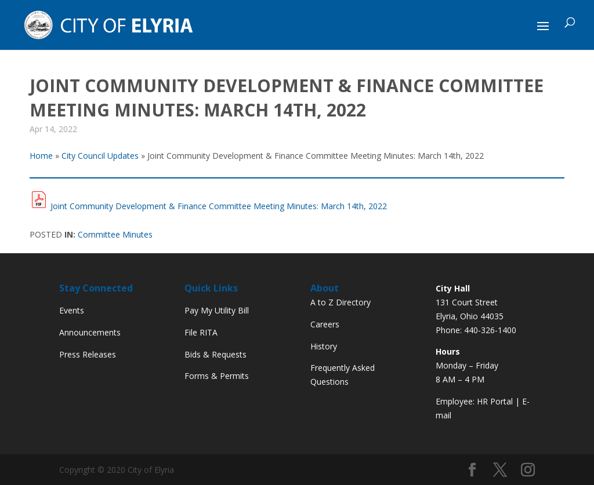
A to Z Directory (340, 302)
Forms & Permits (216, 375)
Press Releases (87, 354)
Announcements (90, 332)
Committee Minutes (115, 234)
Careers (324, 324)
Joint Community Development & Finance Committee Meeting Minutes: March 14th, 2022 (218, 205)
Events (71, 310)
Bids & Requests (215, 354)
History (323, 346)
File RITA (201, 332)
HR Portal (495, 401)
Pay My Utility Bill (216, 310)
